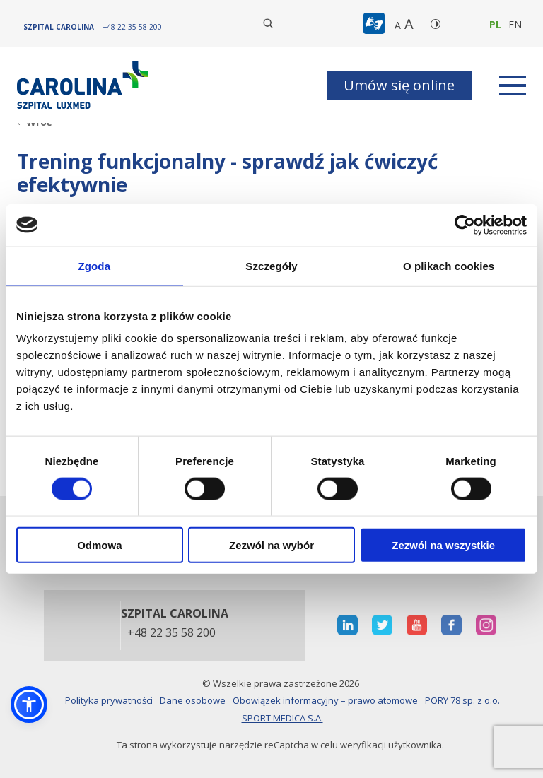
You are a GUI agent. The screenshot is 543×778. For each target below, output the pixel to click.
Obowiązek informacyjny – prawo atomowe (325, 700)
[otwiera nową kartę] (347, 625)
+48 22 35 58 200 (171, 633)
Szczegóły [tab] (271, 265)
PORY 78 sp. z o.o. (462, 700)
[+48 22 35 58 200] (132, 27)
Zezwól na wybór (271, 545)
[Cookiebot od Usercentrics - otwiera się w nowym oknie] (465, 224)
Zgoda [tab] (94, 265)
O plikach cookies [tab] (448, 265)
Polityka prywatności (109, 700)
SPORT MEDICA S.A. (282, 718)
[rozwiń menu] (512, 85)
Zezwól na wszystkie (443, 545)
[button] (375, 24)
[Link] (84, 85)
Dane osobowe (193, 700)
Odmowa (99, 545)
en (515, 24)
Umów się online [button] (399, 85)
